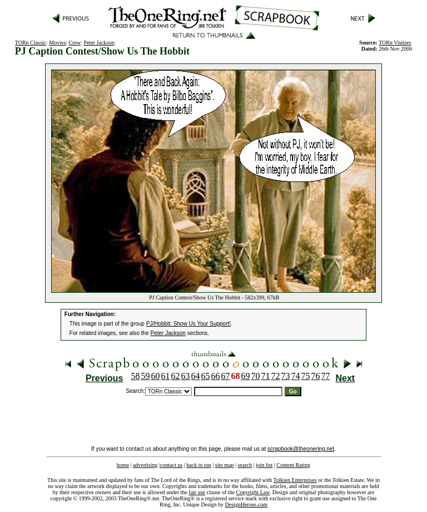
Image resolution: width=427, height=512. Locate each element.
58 (135, 376)
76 (315, 376)
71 (265, 376)
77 (325, 376)
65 (205, 376)
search (244, 465)
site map (224, 465)
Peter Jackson (99, 43)
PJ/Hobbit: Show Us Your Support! (188, 324)
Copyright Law (253, 492)
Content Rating (293, 465)
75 (305, 376)
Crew (75, 43)
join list (264, 465)
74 (295, 376)
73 (285, 376)
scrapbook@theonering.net (300, 449)
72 (275, 376)
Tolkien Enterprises (295, 480)
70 (255, 376)
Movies (57, 43)
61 (165, 376)
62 (175, 376)
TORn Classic (30, 43)
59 (145, 376)
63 (185, 376)
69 (245, 376)
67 (225, 376)
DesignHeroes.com (246, 504)
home (123, 465)
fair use (196, 492)
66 (215, 376)
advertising (145, 465)
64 (195, 376)
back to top (198, 465)
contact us (171, 465)
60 (155, 376)
